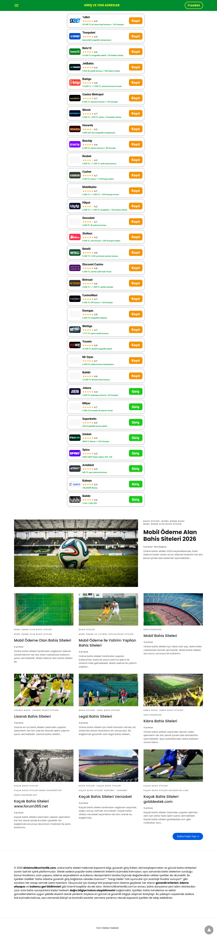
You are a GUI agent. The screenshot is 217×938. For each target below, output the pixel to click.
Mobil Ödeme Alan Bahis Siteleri (162, 524)
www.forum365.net (25, 795)
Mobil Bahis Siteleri (160, 635)
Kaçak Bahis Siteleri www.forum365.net (38, 790)
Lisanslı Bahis (22, 710)
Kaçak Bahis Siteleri (26, 785)
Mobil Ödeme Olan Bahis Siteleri (33, 634)
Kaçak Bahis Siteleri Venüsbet (97, 790)
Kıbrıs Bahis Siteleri (171, 710)
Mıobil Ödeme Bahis (173, 521)
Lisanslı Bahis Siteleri (45, 710)
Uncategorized (153, 629)
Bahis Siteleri (151, 521)
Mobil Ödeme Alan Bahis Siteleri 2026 (170, 535)
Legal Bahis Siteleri (108, 710)
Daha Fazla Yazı (186, 836)
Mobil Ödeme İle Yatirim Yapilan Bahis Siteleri (106, 634)
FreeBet (194, 5)
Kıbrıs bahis (151, 710)
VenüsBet (122, 790)
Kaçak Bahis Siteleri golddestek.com (166, 790)
